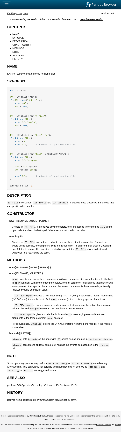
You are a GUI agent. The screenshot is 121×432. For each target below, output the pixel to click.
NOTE (15, 52)
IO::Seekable (63, 385)
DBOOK (42, 416)
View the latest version (91, 19)
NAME (15, 34)
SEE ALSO (18, 55)
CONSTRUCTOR (21, 45)
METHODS (18, 48)
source (19, 14)
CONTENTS (17, 27)
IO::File (11, 13)
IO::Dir (74, 385)
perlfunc (11, 385)
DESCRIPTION (20, 41)
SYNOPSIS (18, 38)
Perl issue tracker (103, 425)
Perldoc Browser (101, 4)
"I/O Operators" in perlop (29, 385)
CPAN (25, 14)
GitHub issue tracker (78, 416)
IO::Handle (49, 385)
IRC (34, 428)
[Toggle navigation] (6, 4)
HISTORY (17, 59)
